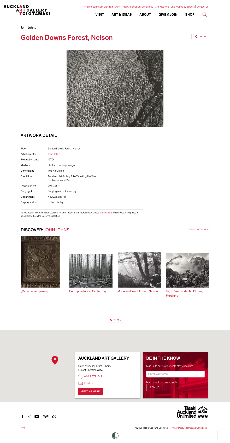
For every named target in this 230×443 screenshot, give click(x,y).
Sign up (154, 387)
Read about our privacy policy (162, 382)
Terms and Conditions (196, 428)
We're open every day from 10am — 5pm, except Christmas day (118, 6)
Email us (86, 383)
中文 (23, 428)
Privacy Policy (177, 428)
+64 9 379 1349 (90, 376)
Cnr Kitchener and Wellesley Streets (175, 6)
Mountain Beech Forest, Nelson (138, 291)
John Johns (28, 28)
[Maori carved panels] (35, 291)
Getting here (90, 391)
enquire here (106, 212)
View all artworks (198, 229)
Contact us (203, 6)
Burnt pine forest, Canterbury (88, 291)
